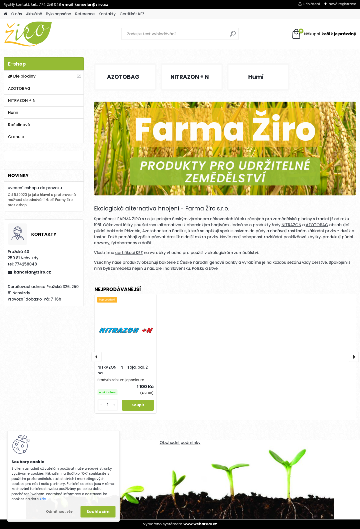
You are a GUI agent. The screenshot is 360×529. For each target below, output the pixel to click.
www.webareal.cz (200, 523)
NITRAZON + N (22, 100)
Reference (85, 14)
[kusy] (108, 405)
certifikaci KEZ (129, 252)
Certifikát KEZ (132, 14)
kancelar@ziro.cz (91, 4)
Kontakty (107, 14)
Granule (16, 137)
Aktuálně (34, 14)
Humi (13, 112)
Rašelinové (19, 125)
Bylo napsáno (58, 14)
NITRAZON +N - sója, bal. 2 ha (123, 370)
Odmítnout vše (59, 511)
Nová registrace (342, 4)
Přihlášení (312, 4)
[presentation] (97, 357)
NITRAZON (291, 225)
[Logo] (38, 34)
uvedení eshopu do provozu (35, 187)
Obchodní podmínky (180, 442)
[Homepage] (5, 14)
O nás (16, 14)
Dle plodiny (22, 76)
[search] (233, 36)
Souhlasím (98, 511)
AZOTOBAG (19, 88)
